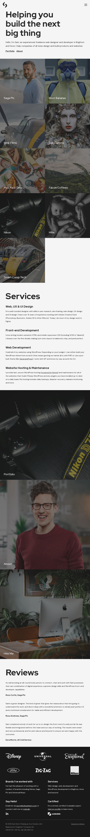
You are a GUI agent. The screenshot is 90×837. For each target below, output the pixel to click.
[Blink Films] (22, 126)
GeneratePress (26, 359)
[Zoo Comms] (67, 126)
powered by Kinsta (50, 372)
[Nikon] (22, 215)
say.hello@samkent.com (26, 806)
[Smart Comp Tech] (22, 260)
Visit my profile (54, 809)
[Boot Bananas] (67, 81)
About (19, 51)
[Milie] (67, 215)
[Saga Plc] (22, 81)
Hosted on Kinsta (77, 824)
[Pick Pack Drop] (22, 170)
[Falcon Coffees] (67, 170)
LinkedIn (26, 809)
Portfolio (10, 51)
